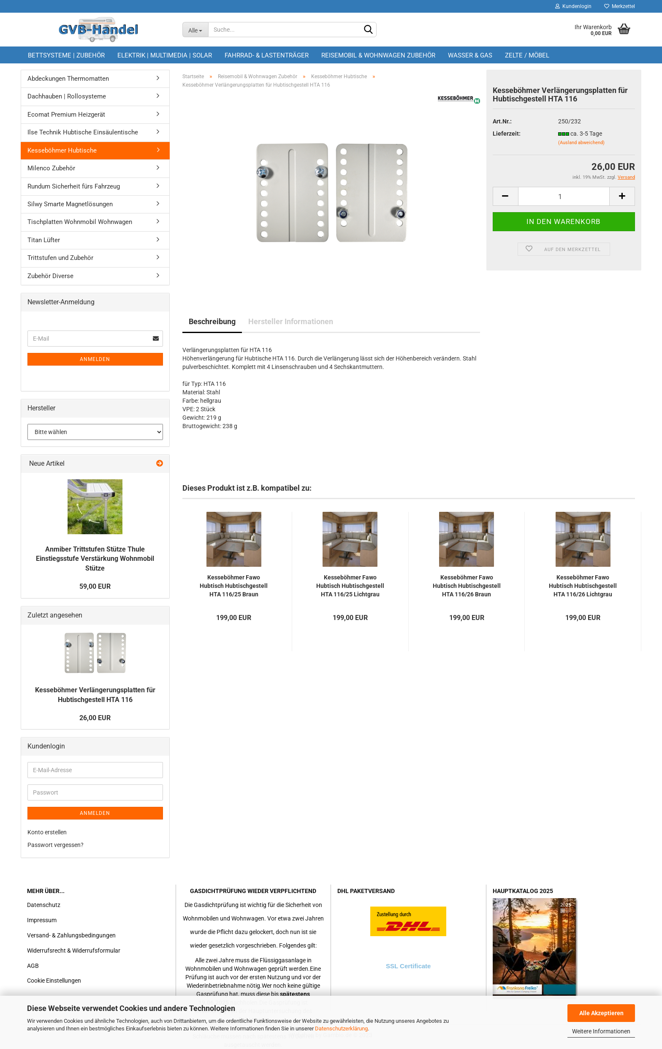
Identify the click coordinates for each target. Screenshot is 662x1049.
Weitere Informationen (601, 1031)
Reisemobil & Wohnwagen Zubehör (378, 55)
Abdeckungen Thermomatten (68, 78)
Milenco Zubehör (51, 168)
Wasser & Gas (470, 55)
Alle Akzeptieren (601, 1013)
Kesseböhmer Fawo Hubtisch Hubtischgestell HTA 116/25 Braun (234, 586)
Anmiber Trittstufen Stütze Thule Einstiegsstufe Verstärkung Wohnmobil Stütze (95, 559)
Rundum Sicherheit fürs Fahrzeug (73, 186)
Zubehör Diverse (50, 276)
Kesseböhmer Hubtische (62, 150)
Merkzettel (619, 6)
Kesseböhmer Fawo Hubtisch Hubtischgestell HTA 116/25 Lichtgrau (350, 586)
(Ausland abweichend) (581, 142)
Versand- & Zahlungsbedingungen (71, 935)
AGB (33, 965)
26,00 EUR (95, 718)
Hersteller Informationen (290, 321)
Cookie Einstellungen (54, 980)
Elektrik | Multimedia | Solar (164, 55)
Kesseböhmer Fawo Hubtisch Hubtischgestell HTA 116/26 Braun (467, 586)
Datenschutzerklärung (341, 1028)
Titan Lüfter (43, 240)
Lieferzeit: (507, 133)
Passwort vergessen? (55, 844)
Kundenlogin (573, 6)
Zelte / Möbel (527, 55)
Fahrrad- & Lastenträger (267, 55)
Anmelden (95, 359)
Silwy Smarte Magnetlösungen (70, 204)
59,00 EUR (95, 586)
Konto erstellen (47, 832)
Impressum (42, 920)
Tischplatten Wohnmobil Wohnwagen (79, 222)
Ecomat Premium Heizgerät (66, 114)
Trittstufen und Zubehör (60, 258)
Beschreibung (212, 321)
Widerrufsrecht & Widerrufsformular (73, 950)
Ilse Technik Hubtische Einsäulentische (82, 132)
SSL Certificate (408, 966)
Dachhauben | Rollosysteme (66, 96)
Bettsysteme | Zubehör (66, 55)
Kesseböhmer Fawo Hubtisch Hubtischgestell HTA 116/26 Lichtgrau (583, 586)
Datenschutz (43, 904)
